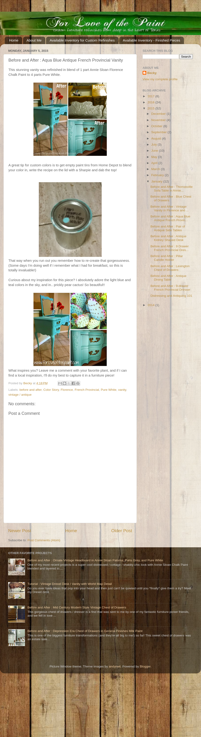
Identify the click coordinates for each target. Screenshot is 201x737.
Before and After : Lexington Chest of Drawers (170, 268)
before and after (30, 389)
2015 (151, 108)
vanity (122, 389)
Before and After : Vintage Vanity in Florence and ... (170, 208)
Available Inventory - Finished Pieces (151, 40)
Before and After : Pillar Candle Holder (167, 258)
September (159, 132)
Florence (67, 389)
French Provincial (87, 389)
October (157, 126)
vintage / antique (20, 394)
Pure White (108, 389)
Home (13, 40)
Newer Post (19, 530)
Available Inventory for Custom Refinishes (82, 40)
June (155, 150)
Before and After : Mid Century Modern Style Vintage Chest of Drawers (76, 607)
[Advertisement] (35, 707)
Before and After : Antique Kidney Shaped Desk (169, 238)
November (159, 120)
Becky (152, 73)
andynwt (114, 666)
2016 (151, 102)
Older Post (121, 530)
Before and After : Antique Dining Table (169, 277)
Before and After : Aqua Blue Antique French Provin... (170, 218)
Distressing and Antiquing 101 (171, 295)
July (154, 144)
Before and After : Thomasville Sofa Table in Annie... (172, 188)
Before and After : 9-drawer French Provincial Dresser (170, 287)
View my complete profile (160, 79)
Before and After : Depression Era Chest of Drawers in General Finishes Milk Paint (84, 631)
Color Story (51, 389)
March (156, 169)
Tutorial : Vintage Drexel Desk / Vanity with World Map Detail (69, 584)
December (159, 113)
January (157, 181)
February (158, 175)
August (156, 138)
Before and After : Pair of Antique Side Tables (168, 228)
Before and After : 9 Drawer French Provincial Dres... (170, 248)
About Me (34, 40)
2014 (151, 305)
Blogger (145, 666)
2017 (151, 96)
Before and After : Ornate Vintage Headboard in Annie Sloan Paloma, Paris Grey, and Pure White (95, 560)
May (154, 157)
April (154, 163)
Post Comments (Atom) (44, 540)
